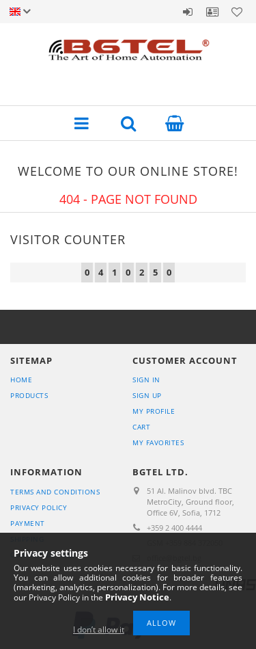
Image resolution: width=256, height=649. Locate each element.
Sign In (146, 379)
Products (29, 395)
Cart (141, 427)
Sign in (187, 11)
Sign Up (147, 395)
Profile (212, 11)
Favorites (237, 11)
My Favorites (158, 442)
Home (21, 379)
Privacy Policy (38, 507)
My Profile (153, 411)
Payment (27, 523)
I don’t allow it (98, 629)
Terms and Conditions (55, 491)
